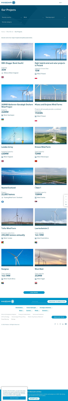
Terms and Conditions (38, 314)
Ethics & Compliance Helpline (8, 314)
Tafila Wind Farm (8, 228)
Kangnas (5, 269)
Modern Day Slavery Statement (35, 316)
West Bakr (39, 269)
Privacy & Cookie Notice (24, 314)
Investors (45, 310)
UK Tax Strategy (5, 316)
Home (3, 31)
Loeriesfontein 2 (42, 228)
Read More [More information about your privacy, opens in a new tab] (18, 399)
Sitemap (13, 319)
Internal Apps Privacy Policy (19, 316)
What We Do (10, 31)
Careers (29, 310)
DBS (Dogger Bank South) (12, 63)
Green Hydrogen (32, 307)
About (21, 310)
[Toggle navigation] (65, 2)
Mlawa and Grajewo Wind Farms (48, 105)
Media (37, 310)
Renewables (20, 307)
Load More (34, 292)
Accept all (34, 398)
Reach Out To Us (59, 317)
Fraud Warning (5, 319)
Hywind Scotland (8, 188)
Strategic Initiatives (46, 307)
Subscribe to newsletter (57, 301)
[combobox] (11, 17)
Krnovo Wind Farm (43, 147)
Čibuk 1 (38, 188)
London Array (7, 147)
